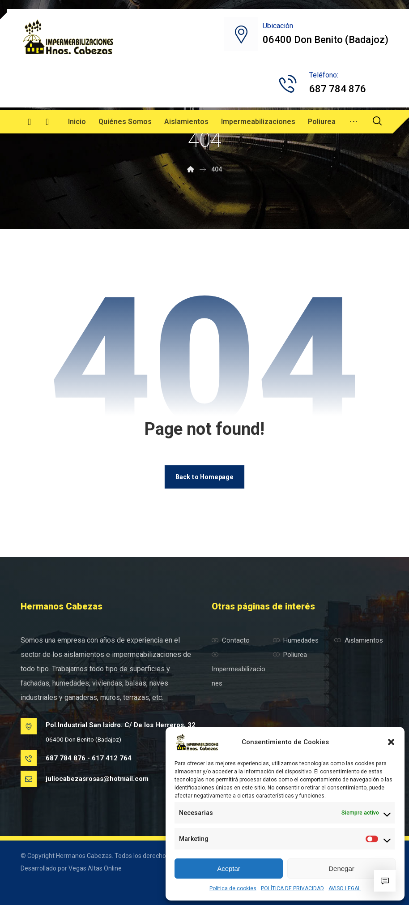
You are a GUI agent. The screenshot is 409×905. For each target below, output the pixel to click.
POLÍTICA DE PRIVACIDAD (292, 888)
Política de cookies (232, 888)
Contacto (231, 640)
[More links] (353, 121)
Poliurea (290, 655)
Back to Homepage (204, 476)
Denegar (341, 868)
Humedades (296, 640)
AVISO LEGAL (344, 888)
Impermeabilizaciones (238, 669)
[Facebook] (29, 122)
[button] (391, 742)
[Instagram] (47, 122)
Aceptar (228, 868)
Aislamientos (358, 640)
